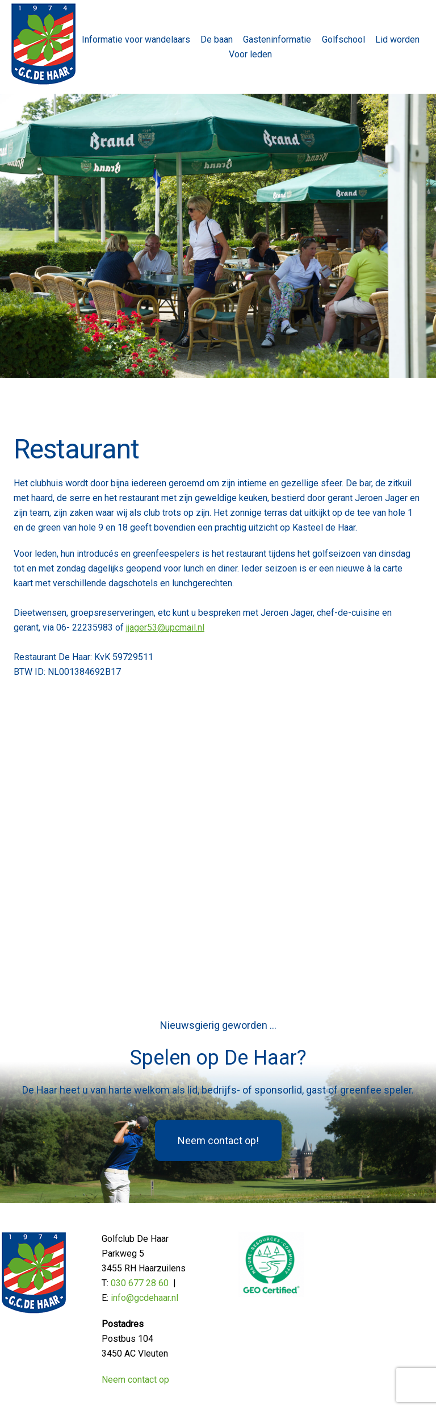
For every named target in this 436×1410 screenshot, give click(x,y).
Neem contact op (135, 1379)
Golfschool (343, 39)
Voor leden (250, 54)
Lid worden (397, 39)
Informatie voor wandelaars (136, 39)
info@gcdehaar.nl (144, 1297)
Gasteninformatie (277, 39)
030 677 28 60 (140, 1283)
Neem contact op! (218, 1140)
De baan (216, 39)
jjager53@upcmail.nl (165, 627)
